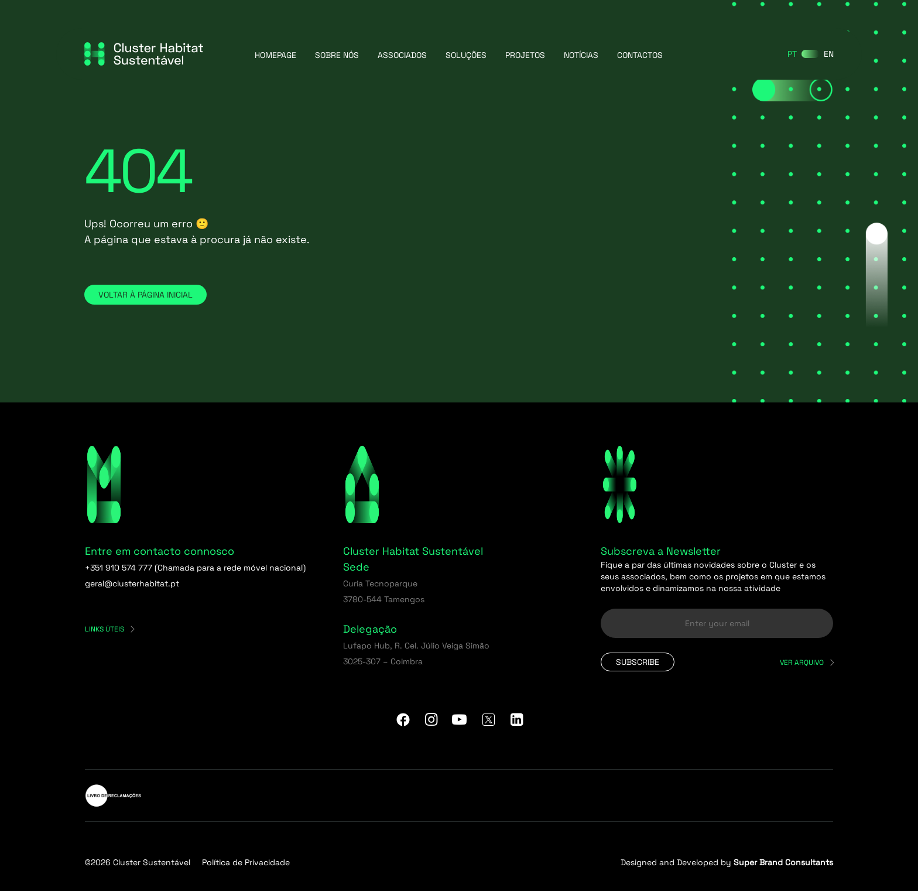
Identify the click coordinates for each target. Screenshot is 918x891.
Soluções (466, 55)
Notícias (581, 55)
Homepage (275, 55)
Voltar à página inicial (145, 294)
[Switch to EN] (829, 54)
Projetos (525, 55)
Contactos (640, 55)
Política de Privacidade (246, 862)
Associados (402, 55)
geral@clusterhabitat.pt (132, 583)
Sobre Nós (337, 55)
